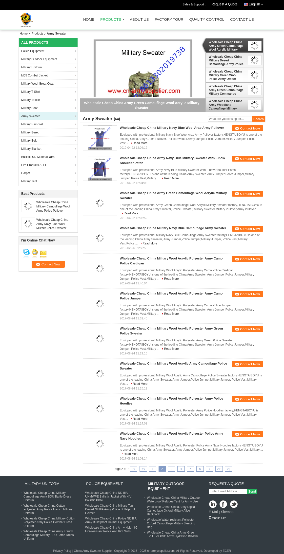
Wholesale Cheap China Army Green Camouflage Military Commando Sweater (226, 90)
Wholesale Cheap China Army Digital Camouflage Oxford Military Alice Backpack (171, 510)
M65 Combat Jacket (34, 75)
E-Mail (214, 512)
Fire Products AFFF (34, 165)
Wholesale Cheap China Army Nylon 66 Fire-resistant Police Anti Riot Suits (111, 529)
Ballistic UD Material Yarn (38, 157)
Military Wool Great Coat (37, 83)
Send (252, 491)
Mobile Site (217, 518)
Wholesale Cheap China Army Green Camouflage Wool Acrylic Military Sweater (226, 45)
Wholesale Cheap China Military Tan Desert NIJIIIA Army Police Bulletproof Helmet (110, 509)
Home (88, 19)
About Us (139, 19)
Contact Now (250, 128)
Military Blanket (31, 148)
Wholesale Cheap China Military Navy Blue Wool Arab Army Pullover (172, 127)
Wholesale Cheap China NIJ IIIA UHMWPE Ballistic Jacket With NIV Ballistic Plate (108, 496)
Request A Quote (224, 4)
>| (228, 469)
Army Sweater (30, 116)
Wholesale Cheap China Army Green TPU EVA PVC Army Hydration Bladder (172, 534)
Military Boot (29, 108)
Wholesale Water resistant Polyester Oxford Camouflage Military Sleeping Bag (171, 523)
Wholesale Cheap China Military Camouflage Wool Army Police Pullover (53, 206)
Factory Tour (169, 19)
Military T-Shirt (30, 91)
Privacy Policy (62, 551)
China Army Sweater (87, 551)
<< (143, 469)
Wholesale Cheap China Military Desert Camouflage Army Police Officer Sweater (226, 60)
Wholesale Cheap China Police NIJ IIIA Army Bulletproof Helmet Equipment (110, 520)
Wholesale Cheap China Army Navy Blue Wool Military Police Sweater (52, 224)
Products (110, 19)
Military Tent (29, 181)
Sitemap (227, 512)
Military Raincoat (32, 124)
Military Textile (30, 100)
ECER (227, 551)
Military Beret (30, 132)
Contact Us (242, 19)
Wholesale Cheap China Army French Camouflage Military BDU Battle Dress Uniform (48, 535)
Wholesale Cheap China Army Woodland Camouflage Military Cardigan (225, 104)
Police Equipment (32, 51)
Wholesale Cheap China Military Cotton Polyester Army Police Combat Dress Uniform (49, 522)
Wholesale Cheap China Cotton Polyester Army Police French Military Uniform (48, 509)
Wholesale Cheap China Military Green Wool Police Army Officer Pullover (225, 75)
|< (133, 469)
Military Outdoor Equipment (39, 59)
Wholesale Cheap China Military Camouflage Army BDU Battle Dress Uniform (47, 496)
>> (219, 469)
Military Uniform (31, 67)
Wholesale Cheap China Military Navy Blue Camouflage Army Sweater (173, 228)
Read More (140, 143)
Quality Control (206, 19)
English (257, 3)
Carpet (25, 173)
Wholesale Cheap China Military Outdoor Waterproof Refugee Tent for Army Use (174, 499)
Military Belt (29, 140)
